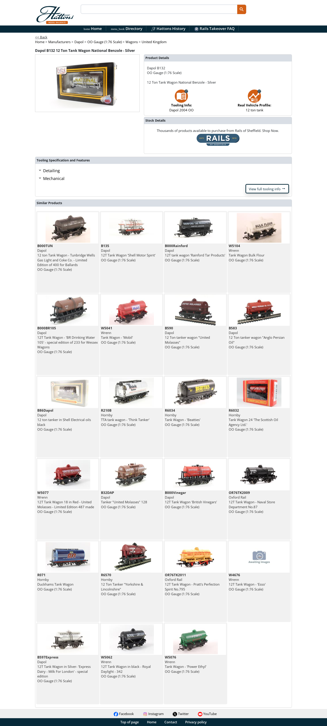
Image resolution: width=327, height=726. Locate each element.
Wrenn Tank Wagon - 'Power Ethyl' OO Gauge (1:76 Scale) (185, 664)
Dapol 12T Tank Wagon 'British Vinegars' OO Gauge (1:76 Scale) (191, 499)
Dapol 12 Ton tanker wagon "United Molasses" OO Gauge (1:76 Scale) (187, 337)
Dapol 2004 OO (181, 102)
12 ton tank (254, 102)
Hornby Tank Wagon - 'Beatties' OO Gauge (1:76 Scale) (182, 417)
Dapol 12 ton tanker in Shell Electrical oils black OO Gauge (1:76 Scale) (64, 420)
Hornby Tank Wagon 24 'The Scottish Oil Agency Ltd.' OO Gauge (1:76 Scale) (253, 420)
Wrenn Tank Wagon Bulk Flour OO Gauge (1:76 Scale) (246, 252)
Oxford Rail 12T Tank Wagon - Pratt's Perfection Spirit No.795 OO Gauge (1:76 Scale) (192, 584)
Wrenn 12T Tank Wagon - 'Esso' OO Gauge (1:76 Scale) (247, 582)
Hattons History (168, 28)
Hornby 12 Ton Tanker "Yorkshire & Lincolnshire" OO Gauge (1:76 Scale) (122, 584)
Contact (170, 722)
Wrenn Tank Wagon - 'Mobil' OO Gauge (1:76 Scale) (118, 335)
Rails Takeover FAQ (214, 28)
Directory (126, 28)
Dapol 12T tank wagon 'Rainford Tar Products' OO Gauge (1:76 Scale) (195, 252)
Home (93, 28)
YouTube (207, 713)
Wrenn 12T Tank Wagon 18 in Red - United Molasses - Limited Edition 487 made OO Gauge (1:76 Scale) (65, 502)
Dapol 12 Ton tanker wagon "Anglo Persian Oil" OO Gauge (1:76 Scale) (257, 337)
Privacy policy (196, 722)
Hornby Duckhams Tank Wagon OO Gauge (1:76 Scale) (55, 582)
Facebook (124, 713)
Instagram (153, 713)
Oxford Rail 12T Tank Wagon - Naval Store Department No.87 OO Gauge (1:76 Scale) (252, 502)
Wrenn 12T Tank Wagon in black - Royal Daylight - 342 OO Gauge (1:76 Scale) (126, 666)
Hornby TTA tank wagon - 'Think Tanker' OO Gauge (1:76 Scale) (125, 417)
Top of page (129, 722)
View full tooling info (267, 188)
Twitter (181, 713)
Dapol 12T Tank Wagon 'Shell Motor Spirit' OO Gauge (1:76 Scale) (128, 252)
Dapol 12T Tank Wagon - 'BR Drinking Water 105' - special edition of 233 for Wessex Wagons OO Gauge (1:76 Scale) (67, 340)
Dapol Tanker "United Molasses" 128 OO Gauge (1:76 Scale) (124, 499)
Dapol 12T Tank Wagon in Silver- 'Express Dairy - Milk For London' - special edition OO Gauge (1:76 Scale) (64, 669)
